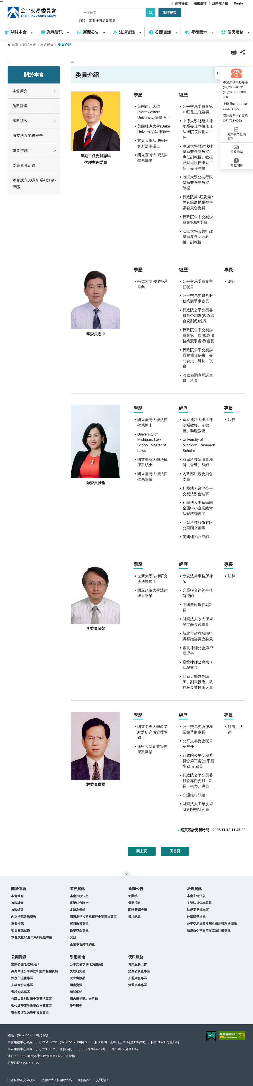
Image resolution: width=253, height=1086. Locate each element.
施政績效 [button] (34, 121)
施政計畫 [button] (34, 106)
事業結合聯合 (79, 903)
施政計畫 (17, 903)
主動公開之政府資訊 (25, 964)
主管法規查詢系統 (199, 903)
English (239, 3)
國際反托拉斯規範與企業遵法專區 (93, 916)
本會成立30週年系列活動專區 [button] (34, 183)
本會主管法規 (196, 896)
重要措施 (17, 923)
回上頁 (141, 851)
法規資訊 (194, 889)
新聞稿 (133, 896)
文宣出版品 (77, 978)
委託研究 (76, 1005)
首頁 (15, 45)
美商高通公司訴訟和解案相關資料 (34, 971)
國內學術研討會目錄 (84, 999)
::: (1, 2)
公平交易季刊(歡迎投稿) (86, 964)
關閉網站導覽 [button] (126, 874)
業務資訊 (77, 889)
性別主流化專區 (22, 978)
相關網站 (76, 992)
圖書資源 (76, 985)
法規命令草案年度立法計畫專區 (208, 930)
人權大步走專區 (22, 985)
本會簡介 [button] (34, 91)
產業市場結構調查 (82, 944)
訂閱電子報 (220, 3)
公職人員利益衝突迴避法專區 (31, 999)
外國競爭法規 (196, 916)
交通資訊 (102, 1080)
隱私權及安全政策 (22, 1080)
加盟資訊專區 (137, 978)
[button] (217, 73)
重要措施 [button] (34, 150)
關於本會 (29, 45)
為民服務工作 (137, 964)
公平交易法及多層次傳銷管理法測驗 (212, 923)
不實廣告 (102, 20)
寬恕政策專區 (79, 923)
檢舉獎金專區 (79, 930)
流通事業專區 (137, 985)
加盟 (92, 20)
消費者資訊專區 (139, 971)
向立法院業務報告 (27, 136)
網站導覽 (181, 3)
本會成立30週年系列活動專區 (31, 937)
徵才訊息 (134, 916)
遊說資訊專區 (20, 992)
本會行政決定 (79, 896)
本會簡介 (47, 45)
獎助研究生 (77, 971)
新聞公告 (135, 889)
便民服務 (135, 957)
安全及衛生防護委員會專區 (30, 1012)
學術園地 (77, 957)
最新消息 (134, 903)
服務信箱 (200, 3)
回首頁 (175, 851)
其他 (73, 937)
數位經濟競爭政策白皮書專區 (31, 1005)
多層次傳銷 (77, 910)
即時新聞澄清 (137, 910)
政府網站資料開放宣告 (56, 1080)
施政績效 (17, 910)
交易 (112, 20)
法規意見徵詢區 (198, 910)
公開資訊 (18, 957)
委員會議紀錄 (23, 165)
